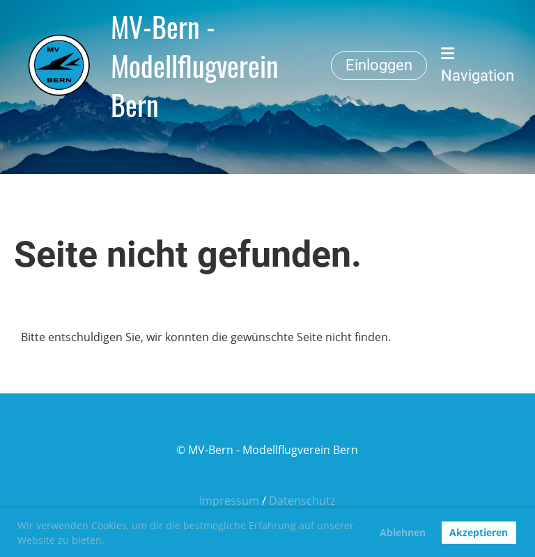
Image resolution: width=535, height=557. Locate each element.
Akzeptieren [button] (478, 532)
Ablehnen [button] (403, 532)
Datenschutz (302, 500)
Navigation (477, 65)
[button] (109, 542)
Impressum (229, 500)
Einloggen (379, 65)
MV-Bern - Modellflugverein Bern (195, 65)
